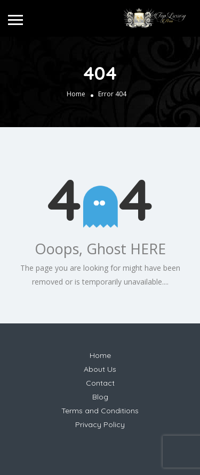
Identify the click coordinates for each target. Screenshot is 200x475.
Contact (100, 383)
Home (76, 93)
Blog (100, 397)
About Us (100, 369)
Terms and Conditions (100, 410)
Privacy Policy (100, 424)
